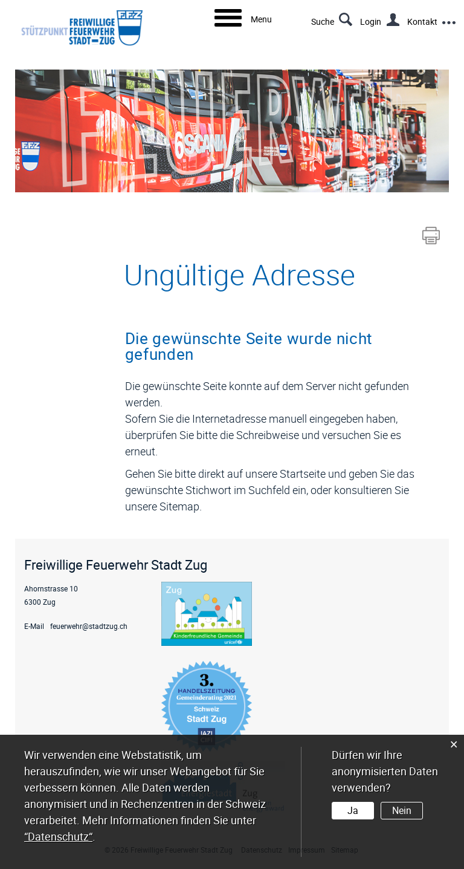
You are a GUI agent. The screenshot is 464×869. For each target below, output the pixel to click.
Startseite (303, 473)
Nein (401, 810)
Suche (322, 21)
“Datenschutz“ (58, 836)
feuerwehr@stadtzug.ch (88, 626)
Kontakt (422, 21)
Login (370, 21)
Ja (352, 810)
